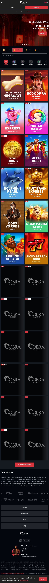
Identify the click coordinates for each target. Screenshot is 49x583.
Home (18, 12)
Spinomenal (14, 62)
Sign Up (36, 7)
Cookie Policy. (24, 580)
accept (43, 579)
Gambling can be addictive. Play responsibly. (12, 573)
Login (12, 7)
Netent (23, 62)
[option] (14, 62)
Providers (6, 62)
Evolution (31, 62)
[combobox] (46, 2)
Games (23, 12)
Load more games (24, 464)
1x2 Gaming (39, 62)
